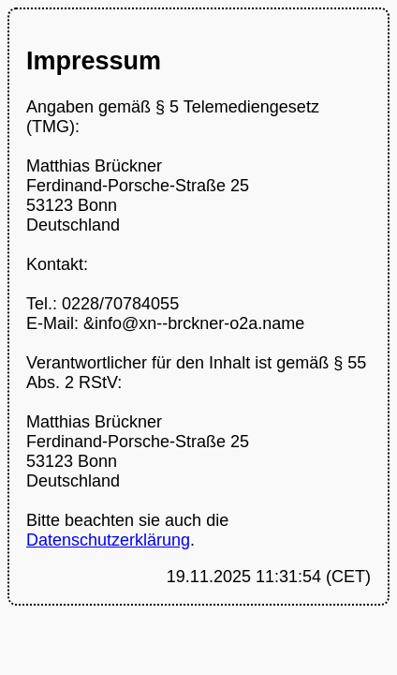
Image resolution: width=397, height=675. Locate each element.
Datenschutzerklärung (108, 540)
